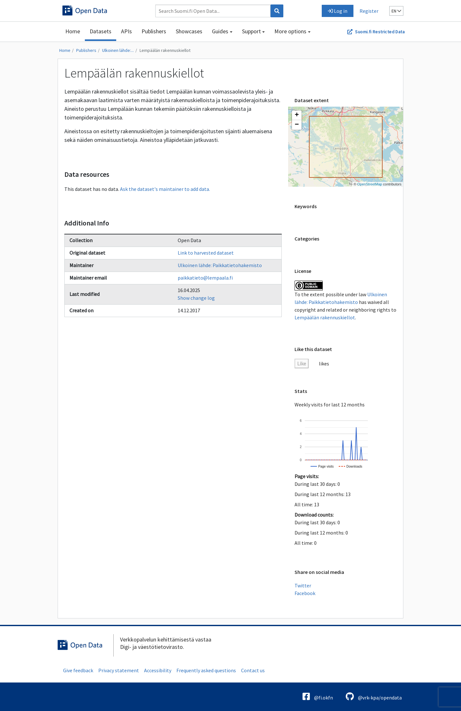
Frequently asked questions (206, 670)
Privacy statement (118, 670)
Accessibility (157, 670)
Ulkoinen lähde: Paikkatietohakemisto (220, 265)
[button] (297, 115)
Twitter (303, 585)
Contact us (253, 670)
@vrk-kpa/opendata (374, 696)
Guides (220, 31)
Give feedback (78, 670)
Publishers (154, 31)
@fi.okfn (318, 696)
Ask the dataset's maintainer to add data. (165, 189)
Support (251, 31)
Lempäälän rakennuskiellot (165, 50)
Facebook (305, 593)
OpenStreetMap (369, 184)
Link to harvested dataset (206, 252)
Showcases (189, 31)
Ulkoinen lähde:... (118, 50)
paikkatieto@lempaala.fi (205, 277)
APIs (126, 31)
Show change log (196, 298)
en (396, 11)
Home (72, 31)
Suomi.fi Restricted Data (380, 32)
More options (290, 31)
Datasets (100, 31)
